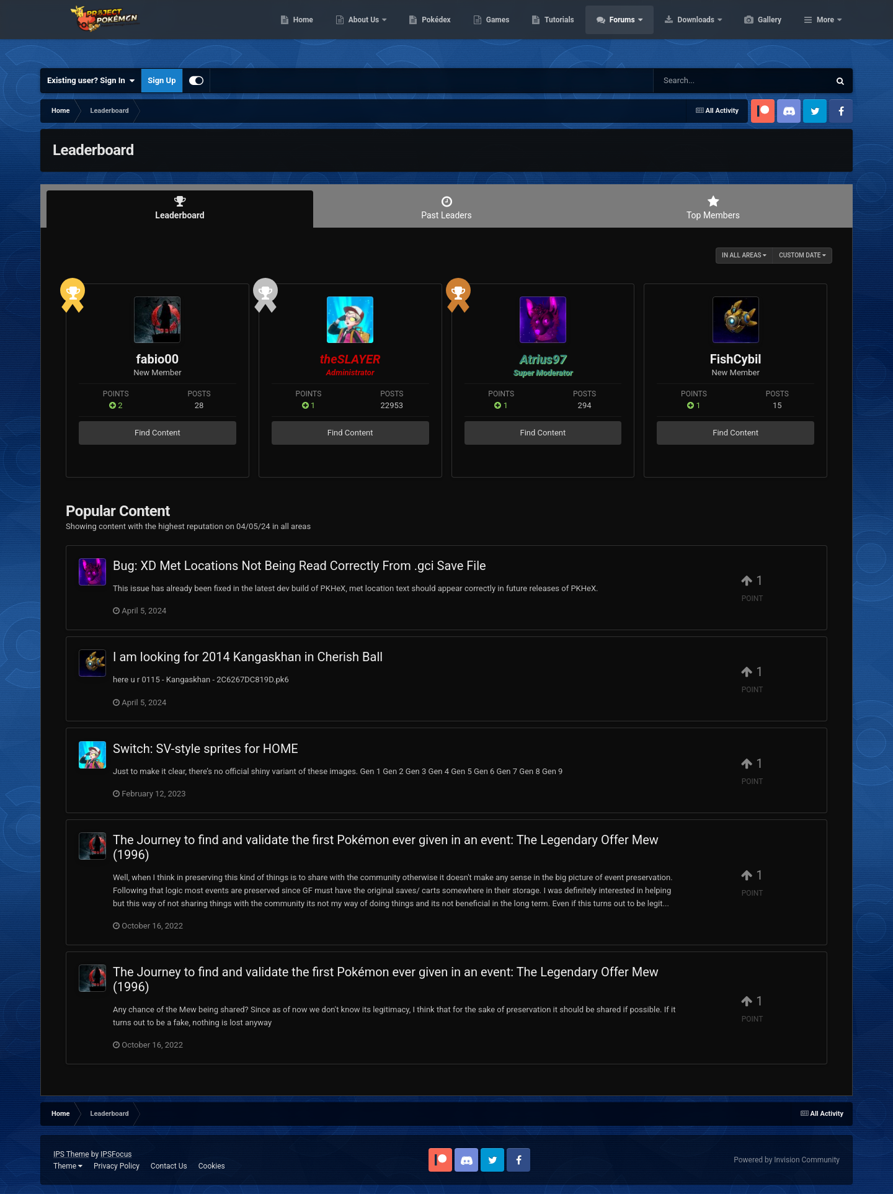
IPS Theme (71, 1154)
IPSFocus (115, 1154)
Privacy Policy (117, 1166)
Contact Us (169, 1166)
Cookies (211, 1166)
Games (556, 31)
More (825, 31)
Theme (67, 1166)
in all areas (744, 255)
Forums (681, 31)
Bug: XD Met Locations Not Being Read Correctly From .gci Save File (299, 565)
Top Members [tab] (713, 207)
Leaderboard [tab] (180, 207)
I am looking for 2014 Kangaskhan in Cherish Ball (248, 656)
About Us (423, 31)
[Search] (710, 80)
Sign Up (161, 80)
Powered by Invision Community (787, 1160)
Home (362, 31)
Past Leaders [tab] (446, 207)
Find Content (157, 432)
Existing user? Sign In (91, 80)
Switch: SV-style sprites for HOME (205, 748)
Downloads (755, 31)
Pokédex (494, 31)
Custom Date (802, 255)
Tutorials (617, 31)
